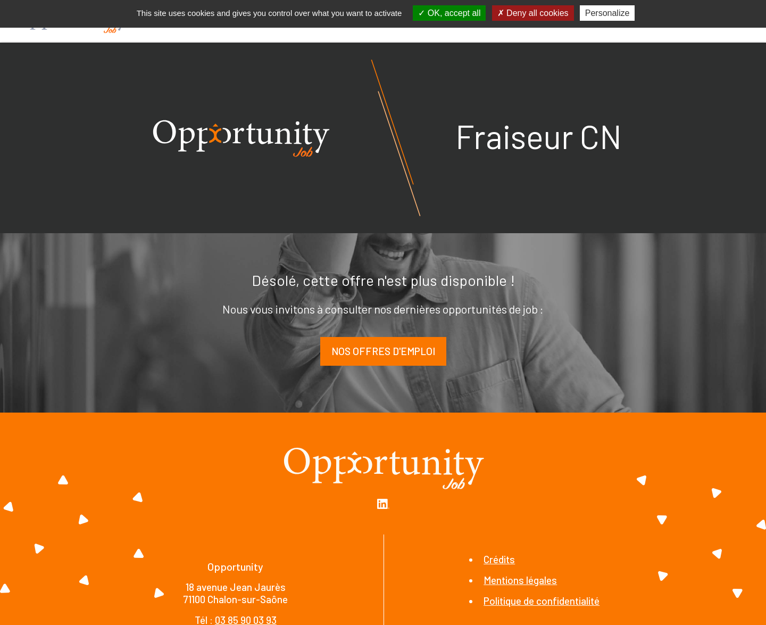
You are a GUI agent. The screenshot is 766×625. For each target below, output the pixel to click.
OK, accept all (449, 13)
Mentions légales (520, 580)
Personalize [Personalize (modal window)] (607, 13)
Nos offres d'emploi (383, 351)
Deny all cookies (533, 13)
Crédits (499, 559)
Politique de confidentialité (542, 601)
